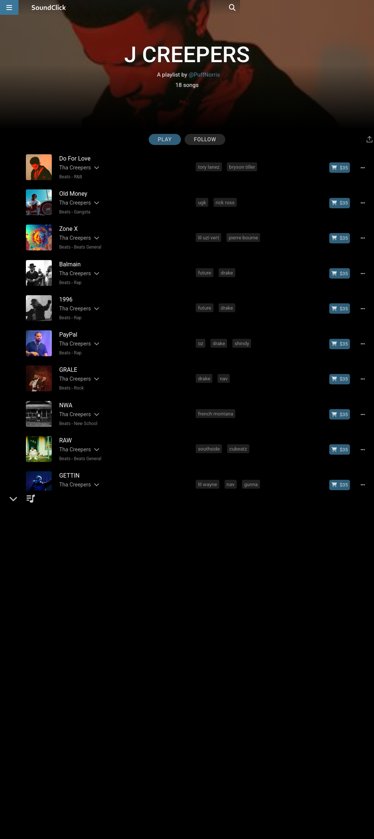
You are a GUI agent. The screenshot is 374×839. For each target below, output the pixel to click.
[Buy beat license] (342, 167)
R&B (77, 176)
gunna (252, 470)
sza (202, 672)
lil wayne (208, 470)
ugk (203, 200)
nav (224, 369)
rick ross (225, 200)
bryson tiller (243, 167)
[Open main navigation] (9, 7)
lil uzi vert (209, 234)
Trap (76, 546)
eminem (208, 638)
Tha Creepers (74, 167)
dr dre (232, 638)
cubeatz (239, 436)
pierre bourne (244, 234)
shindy (242, 335)
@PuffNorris (204, 74)
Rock (77, 378)
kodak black (212, 503)
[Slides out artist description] (94, 167)
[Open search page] (366, 7)
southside (209, 436)
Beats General (86, 243)
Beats (63, 176)
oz (201, 335)
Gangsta (81, 210)
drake (228, 268)
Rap (76, 277)
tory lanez (209, 167)
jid (255, 537)
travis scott (250, 369)
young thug (234, 739)
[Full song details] (365, 167)
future (205, 268)
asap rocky (225, 604)
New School (84, 412)
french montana (216, 402)
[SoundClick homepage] (48, 7)
